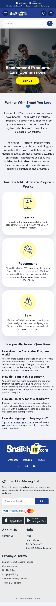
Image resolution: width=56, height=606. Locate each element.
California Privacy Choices (14, 578)
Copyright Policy (10, 574)
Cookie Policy (8, 570)
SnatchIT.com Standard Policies (17, 562)
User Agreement (10, 566)
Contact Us (7, 535)
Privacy (40, 459)
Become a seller (32, 6)
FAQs (28, 535)
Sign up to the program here (18, 422)
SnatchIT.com (32, 598)
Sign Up (27, 80)
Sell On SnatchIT (34, 544)
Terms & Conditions (11, 582)
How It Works (32, 540)
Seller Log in (45, 6)
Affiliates (13, 459)
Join (41, 501)
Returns (27, 459)
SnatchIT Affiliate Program (38, 548)
